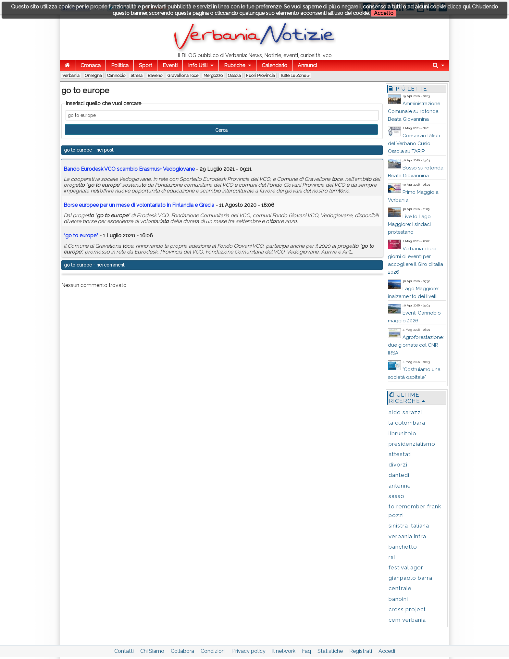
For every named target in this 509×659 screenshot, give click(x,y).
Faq (306, 651)
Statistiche (330, 651)
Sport (145, 65)
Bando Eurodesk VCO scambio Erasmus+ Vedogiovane (129, 169)
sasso (396, 496)
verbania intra (407, 536)
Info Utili (197, 65)
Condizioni (213, 651)
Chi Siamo (152, 651)
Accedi (387, 651)
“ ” (81, 235)
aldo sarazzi (405, 412)
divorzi (398, 464)
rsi (392, 557)
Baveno (155, 75)
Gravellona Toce (183, 75)
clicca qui (458, 7)
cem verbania (407, 619)
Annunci (307, 65)
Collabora (182, 651)
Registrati (360, 651)
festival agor (406, 567)
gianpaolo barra (410, 578)
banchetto (403, 546)
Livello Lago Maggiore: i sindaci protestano (409, 224)
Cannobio (116, 75)
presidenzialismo (412, 444)
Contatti (124, 651)
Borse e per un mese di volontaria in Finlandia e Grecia (139, 205)
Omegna (93, 75)
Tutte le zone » (295, 75)
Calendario (274, 65)
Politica (120, 65)
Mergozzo (213, 75)
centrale (400, 588)
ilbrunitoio (402, 433)
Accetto (383, 13)
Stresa (136, 75)
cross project (407, 609)
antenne (400, 485)
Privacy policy (249, 651)
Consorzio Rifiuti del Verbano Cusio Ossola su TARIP (414, 143)
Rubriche (234, 65)
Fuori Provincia (260, 75)
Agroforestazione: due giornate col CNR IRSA (416, 345)
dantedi (399, 475)
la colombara (407, 422)
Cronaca (91, 65)
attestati (400, 454)
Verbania (71, 75)
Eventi (170, 65)
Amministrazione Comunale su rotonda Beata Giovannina (414, 111)
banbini (398, 599)
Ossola (234, 75)
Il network (283, 651)
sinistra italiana (409, 525)
